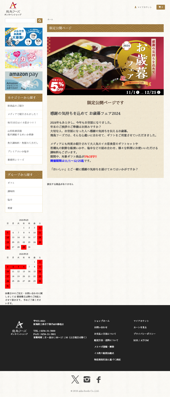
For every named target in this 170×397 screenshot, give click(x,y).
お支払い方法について (105, 334)
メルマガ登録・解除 (104, 347)
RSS (135, 340)
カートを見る (140, 327)
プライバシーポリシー (144, 334)
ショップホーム (102, 321)
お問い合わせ (100, 327)
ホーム (50, 19)
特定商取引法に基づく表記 (107, 360)
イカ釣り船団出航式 (104, 353)
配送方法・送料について (106, 340)
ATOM (145, 340)
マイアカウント (144, 7)
